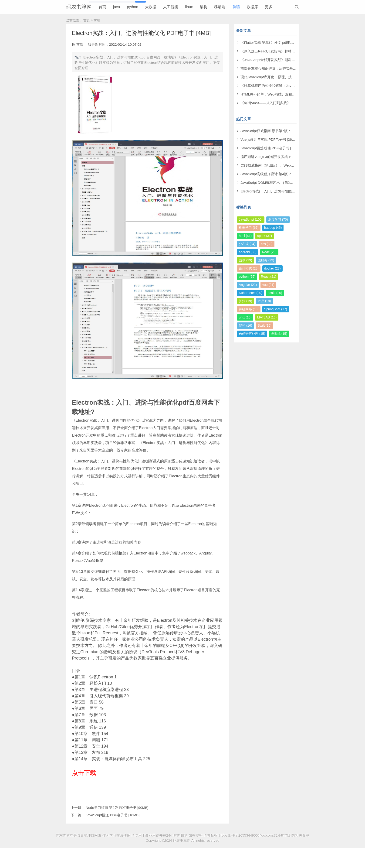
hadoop (273, 227)
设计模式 (249, 268)
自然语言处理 (252, 333)
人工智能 (170, 7)
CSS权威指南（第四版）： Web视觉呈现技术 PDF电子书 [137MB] (292, 165)
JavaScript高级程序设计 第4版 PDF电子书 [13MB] (279, 174)
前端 (236, 7)
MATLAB (267, 317)
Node (269, 252)
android (248, 252)
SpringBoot (275, 309)
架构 (203, 7)
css (267, 244)
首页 (102, 7)
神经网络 (249, 309)
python (132, 7)
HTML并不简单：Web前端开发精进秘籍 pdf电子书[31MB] (285, 94)
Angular (248, 285)
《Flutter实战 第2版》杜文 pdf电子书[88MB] (274, 42)
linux (189, 7)
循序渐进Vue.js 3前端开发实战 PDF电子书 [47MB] (279, 157)
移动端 (219, 7)
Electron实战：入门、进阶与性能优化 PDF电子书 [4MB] (283, 191)
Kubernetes (250, 293)
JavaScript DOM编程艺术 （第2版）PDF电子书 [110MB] (284, 183)
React (268, 276)
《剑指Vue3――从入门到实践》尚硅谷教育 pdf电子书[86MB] (287, 103)
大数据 (150, 7)
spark (264, 236)
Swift (264, 325)
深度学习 (278, 219)
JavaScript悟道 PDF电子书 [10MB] (112, 815)
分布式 (247, 244)
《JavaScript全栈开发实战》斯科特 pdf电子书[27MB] (281, 60)
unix (245, 317)
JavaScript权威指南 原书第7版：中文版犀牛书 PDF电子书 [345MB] (292, 131)
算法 (245, 301)
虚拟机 (279, 333)
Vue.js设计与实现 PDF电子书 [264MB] (270, 139)
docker (272, 268)
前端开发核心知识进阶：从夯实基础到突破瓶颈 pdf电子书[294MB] (291, 68)
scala (275, 293)
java (116, 7)
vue (268, 285)
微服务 (266, 260)
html (245, 236)
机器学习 (249, 227)
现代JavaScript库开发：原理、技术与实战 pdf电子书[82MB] (286, 77)
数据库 (252, 7)
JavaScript (251, 219)
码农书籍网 (79, 7)
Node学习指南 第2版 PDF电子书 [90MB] (117, 808)
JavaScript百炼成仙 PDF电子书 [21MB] (270, 148)
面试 (245, 260)
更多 (268, 7)
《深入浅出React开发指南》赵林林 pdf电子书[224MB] (282, 51)
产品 (264, 301)
